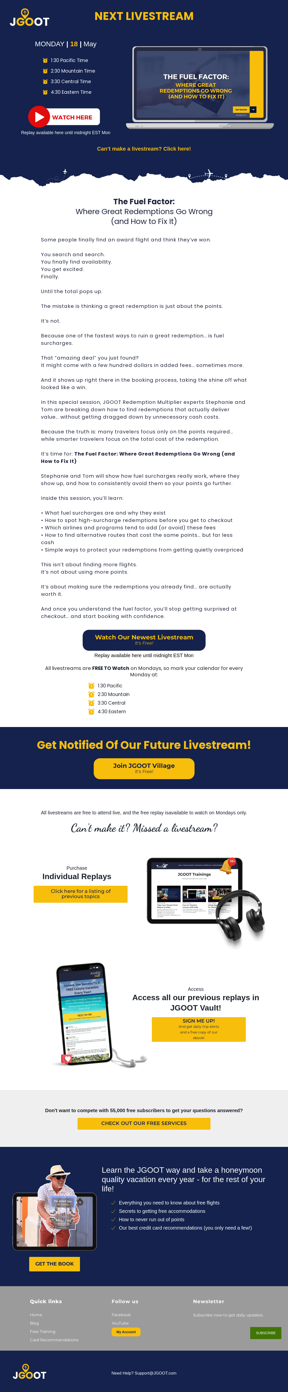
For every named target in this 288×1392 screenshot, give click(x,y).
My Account (126, 1332)
